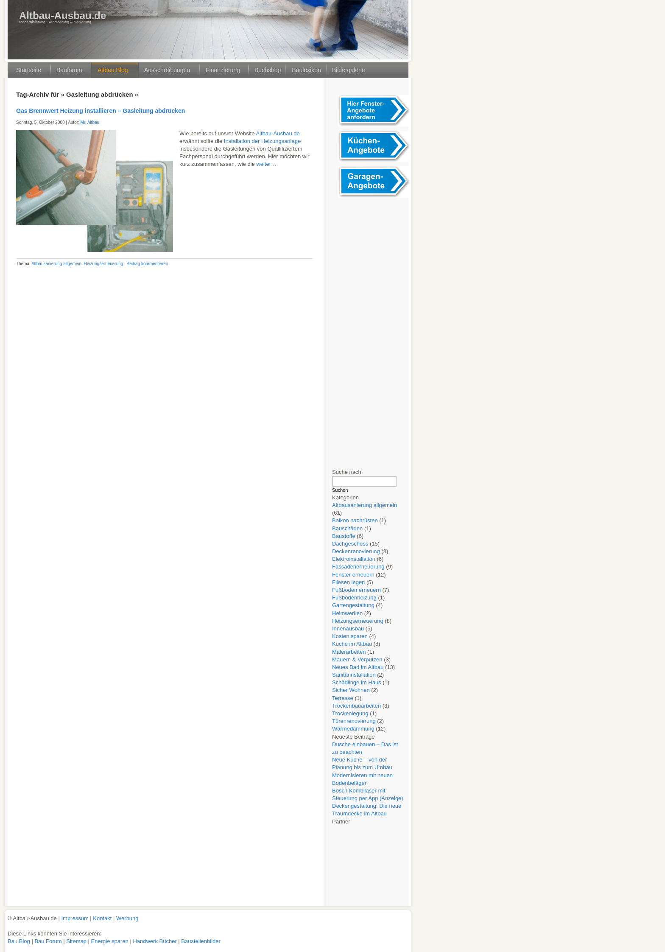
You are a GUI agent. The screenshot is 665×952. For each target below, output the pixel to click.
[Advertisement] (372, 329)
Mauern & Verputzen (357, 659)
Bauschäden (347, 528)
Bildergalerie (348, 70)
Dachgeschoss (350, 543)
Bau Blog (19, 941)
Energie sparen (110, 941)
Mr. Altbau (90, 122)
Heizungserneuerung (103, 263)
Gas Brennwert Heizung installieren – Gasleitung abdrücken (100, 110)
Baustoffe (343, 536)
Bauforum (69, 70)
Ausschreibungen (167, 70)
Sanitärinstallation (354, 675)
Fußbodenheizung (354, 597)
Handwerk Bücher (155, 941)
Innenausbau (348, 628)
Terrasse (342, 698)
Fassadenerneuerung (358, 566)
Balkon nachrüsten (355, 520)
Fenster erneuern (353, 574)
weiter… (266, 164)
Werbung (127, 918)
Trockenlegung (350, 713)
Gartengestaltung (353, 605)
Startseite (28, 70)
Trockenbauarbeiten (356, 706)
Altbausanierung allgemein (56, 263)
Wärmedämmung (353, 728)
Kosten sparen (350, 636)
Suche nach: (347, 472)
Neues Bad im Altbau (357, 667)
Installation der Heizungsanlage (262, 141)
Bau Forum (47, 941)
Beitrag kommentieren (147, 263)
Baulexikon (306, 70)
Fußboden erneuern (356, 590)
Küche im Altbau (352, 644)
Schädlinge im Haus (356, 682)
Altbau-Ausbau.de (62, 15)
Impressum (74, 918)
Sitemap (77, 941)
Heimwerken (347, 613)
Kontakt (102, 918)
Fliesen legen (348, 582)
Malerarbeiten (349, 652)
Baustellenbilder (201, 941)
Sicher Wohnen (351, 690)
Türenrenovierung (354, 721)
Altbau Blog (113, 70)
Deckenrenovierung (356, 551)
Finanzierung (223, 70)
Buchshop (267, 70)
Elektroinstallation (353, 559)
